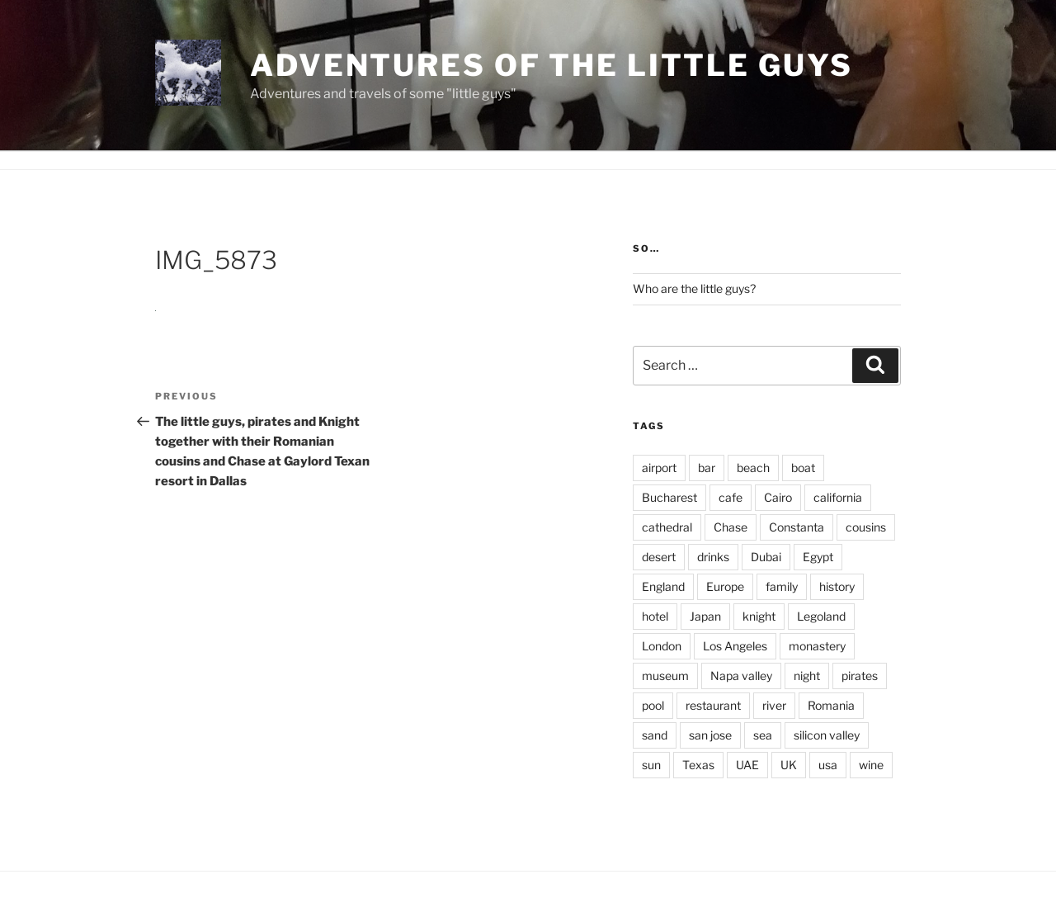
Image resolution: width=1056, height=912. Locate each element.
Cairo (778, 497)
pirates (860, 676)
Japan (705, 616)
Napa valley (741, 676)
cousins (866, 527)
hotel (655, 616)
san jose (710, 735)
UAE (747, 765)
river (774, 705)
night (807, 676)
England (663, 586)
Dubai (766, 557)
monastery (817, 646)
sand (654, 735)
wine (871, 765)
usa (827, 765)
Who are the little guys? (694, 288)
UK (788, 765)
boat (803, 468)
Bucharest (669, 497)
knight (759, 616)
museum (665, 676)
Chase (730, 527)
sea (762, 735)
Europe (725, 586)
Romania (831, 705)
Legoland (821, 616)
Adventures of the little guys (551, 65)
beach (753, 468)
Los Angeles (735, 646)
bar (706, 468)
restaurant (713, 705)
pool (653, 705)
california (837, 497)
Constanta (796, 527)
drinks (713, 557)
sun (651, 765)
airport (659, 468)
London (661, 646)
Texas (698, 765)
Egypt (818, 557)
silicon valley (827, 735)
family (782, 586)
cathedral (667, 527)
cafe (730, 497)
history (837, 586)
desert (659, 557)
